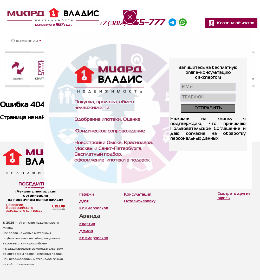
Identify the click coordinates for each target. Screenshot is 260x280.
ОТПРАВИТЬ (208, 108)
